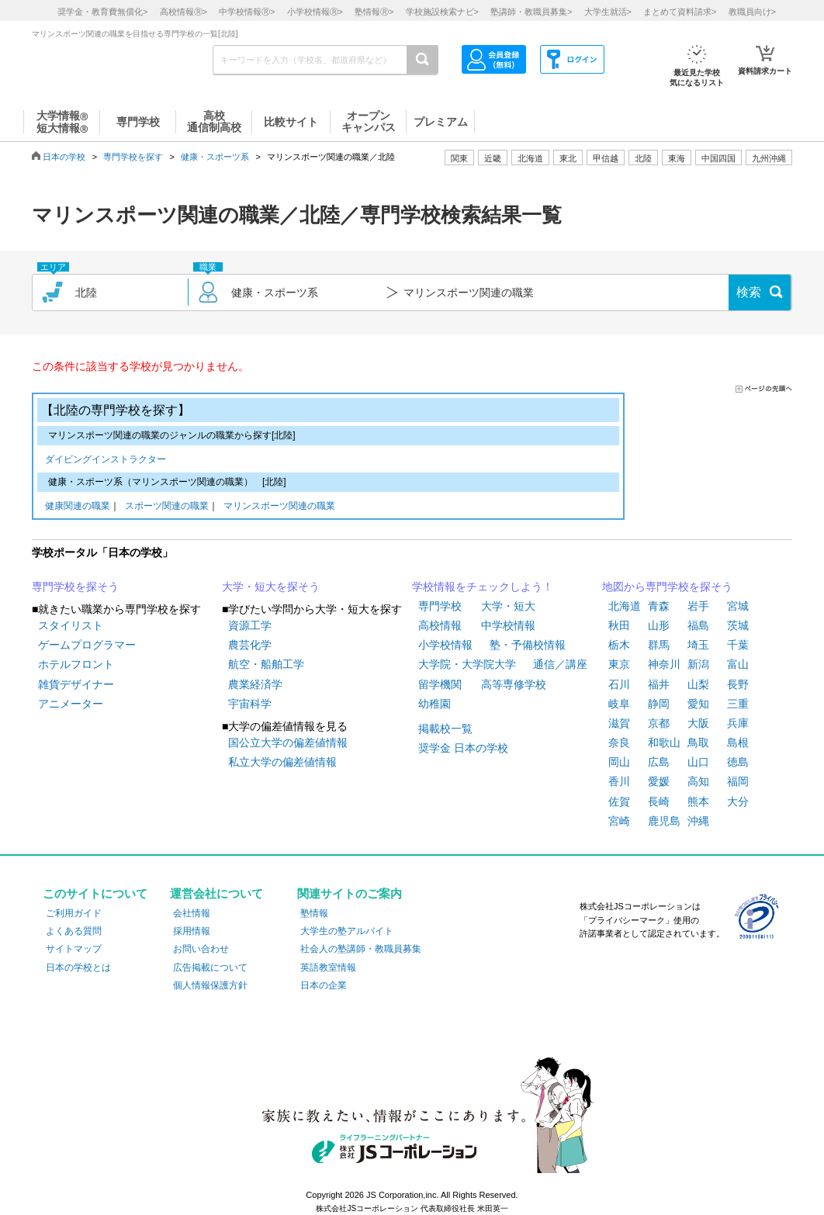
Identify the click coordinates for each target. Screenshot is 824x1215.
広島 (659, 762)
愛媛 (659, 781)
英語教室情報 (328, 967)
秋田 (619, 625)
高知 (698, 781)
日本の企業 (323, 985)
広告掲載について (210, 967)
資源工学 (250, 625)
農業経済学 (255, 684)
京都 (659, 723)
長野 (738, 684)
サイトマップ (74, 948)
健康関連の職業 (77, 507)
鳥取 (698, 742)
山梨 (698, 684)
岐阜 (619, 704)
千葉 (738, 645)
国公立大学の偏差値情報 (288, 742)
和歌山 (664, 742)
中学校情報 (508, 625)
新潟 (698, 664)
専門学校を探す (133, 156)
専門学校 (440, 606)
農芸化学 (250, 645)
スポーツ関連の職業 (167, 507)
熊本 (698, 801)
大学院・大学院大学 (467, 664)
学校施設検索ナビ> (442, 11)
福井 (659, 684)
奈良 (619, 742)
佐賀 (619, 801)
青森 (659, 606)
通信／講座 (560, 664)
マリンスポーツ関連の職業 (279, 507)
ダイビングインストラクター (105, 460)
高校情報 (440, 625)
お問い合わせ (201, 948)
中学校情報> (247, 11)
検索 (748, 292)
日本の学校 (64, 156)
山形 (659, 625)
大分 (738, 801)
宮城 (738, 606)
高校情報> (183, 11)
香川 (619, 781)
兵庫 (738, 723)
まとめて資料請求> (679, 11)
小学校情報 (445, 645)
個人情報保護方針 (210, 985)
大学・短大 (508, 606)
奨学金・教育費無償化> (102, 11)
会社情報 (191, 913)
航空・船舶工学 (266, 664)
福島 (698, 625)
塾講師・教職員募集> (531, 11)
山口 (698, 762)
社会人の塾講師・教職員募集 (360, 948)
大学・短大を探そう (271, 586)
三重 (738, 704)
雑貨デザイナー (76, 684)
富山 (738, 664)
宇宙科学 (250, 704)
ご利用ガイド (74, 913)
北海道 (530, 158)
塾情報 (314, 913)
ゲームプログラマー (87, 645)
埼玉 (698, 645)
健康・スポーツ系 (215, 156)
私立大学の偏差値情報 (282, 762)
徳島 (738, 762)
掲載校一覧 (445, 728)
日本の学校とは (78, 967)
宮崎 (619, 821)
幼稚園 (434, 704)
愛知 (698, 704)
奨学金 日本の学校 (463, 748)
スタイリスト (70, 625)
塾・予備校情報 (528, 645)
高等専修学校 (513, 684)
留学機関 (440, 684)
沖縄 (698, 821)
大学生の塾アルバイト (346, 931)
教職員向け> (752, 11)
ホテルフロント (76, 664)
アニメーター (70, 704)
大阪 (698, 723)
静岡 (659, 704)
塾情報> (374, 11)
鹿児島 (664, 821)
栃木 (619, 645)
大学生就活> (608, 11)
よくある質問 (74, 931)
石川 (619, 684)
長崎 (659, 801)
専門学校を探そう (75, 586)
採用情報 (191, 931)
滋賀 (619, 723)
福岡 (738, 781)
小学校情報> (315, 11)
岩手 (698, 606)
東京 (619, 664)
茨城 (738, 625)
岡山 (619, 762)
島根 (738, 742)
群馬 (659, 645)
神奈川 (664, 664)
